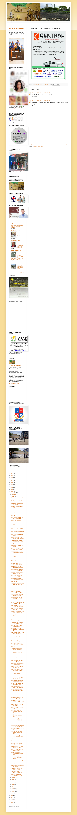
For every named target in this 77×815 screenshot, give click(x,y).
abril (13, 786)
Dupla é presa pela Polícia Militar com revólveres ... (16, 638)
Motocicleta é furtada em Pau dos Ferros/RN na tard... (17, 684)
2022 (12, 479)
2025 (12, 473)
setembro (14, 777)
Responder (34, 96)
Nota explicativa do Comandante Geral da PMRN (16, 523)
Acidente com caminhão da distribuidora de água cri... (17, 690)
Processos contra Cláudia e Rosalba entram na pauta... (17, 552)
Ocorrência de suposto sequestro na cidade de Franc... (16, 757)
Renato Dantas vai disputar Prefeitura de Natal (16, 673)
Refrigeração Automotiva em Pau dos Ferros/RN (17, 698)
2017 (12, 487)
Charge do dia (14, 543)
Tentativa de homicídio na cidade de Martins (16, 769)
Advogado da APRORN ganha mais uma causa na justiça (17, 726)
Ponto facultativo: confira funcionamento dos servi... (17, 564)
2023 (12, 477)
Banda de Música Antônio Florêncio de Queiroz (16, 744)
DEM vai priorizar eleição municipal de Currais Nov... (17, 606)
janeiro (13, 791)
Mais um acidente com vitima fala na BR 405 (17, 661)
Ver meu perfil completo (14, 383)
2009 (12, 802)
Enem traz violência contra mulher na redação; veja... (17, 641)
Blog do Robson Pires (15, 223)
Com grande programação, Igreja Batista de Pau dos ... (17, 741)
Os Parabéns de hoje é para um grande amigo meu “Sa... (17, 681)
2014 (12, 793)
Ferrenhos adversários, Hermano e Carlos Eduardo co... (17, 701)
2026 (12, 472)
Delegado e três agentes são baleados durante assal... (17, 549)
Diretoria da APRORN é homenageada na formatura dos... (17, 629)
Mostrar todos (22, 272)
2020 (12, 482)
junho (13, 782)
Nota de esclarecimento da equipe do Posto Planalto (17, 576)
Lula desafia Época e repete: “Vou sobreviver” (17, 504)
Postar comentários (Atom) (37, 146)
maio (13, 784)
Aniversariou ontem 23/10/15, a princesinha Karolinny (17, 678)
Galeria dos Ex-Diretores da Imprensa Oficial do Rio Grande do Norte (20, 266)
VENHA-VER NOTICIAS (16, 250)
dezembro (14, 492)
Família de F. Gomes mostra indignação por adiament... (17, 558)
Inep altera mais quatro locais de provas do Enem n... (17, 719)
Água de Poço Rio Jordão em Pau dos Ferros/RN (17, 573)
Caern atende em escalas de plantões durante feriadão (17, 541)
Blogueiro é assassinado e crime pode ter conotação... (17, 644)
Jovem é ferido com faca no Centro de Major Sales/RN (17, 513)
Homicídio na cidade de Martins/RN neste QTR (16, 775)
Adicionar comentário (33, 108)
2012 (12, 797)
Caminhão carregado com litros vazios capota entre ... (17, 664)
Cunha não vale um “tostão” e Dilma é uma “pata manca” (17, 567)
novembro (14, 494)
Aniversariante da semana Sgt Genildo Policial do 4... (17, 595)
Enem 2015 (13, 646)
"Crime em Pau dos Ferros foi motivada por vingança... (17, 636)
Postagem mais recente (34, 144)
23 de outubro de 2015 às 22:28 (43, 100)
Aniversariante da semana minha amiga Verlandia (16, 675)
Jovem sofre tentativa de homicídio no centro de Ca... (17, 772)
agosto (13, 779)
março (13, 788)
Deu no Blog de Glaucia (16, 520)
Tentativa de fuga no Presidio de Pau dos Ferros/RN (17, 623)
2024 (12, 475)
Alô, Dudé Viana (14, 263)
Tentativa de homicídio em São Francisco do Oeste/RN (17, 498)
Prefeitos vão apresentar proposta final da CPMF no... (17, 592)
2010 (12, 801)
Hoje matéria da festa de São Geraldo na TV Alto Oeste (17, 738)
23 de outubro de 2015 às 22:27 (43, 92)
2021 (12, 480)
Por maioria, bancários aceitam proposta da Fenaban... (17, 617)
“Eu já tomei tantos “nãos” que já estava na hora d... (17, 501)
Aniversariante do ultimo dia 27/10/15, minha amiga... (17, 570)
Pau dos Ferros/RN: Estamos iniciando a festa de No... (17, 626)
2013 (12, 795)
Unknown (34, 92)
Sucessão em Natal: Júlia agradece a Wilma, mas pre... (16, 732)
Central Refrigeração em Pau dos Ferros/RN (17, 658)
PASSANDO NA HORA (15, 240)
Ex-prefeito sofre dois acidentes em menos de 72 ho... (17, 526)
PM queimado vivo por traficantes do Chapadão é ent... (17, 715)
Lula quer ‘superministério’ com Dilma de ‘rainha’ (17, 766)
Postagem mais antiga (63, 144)
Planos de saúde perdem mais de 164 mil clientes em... (17, 612)
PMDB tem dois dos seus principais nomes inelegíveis (17, 538)
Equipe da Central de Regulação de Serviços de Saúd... (17, 753)
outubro (13, 496)
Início (9, 21)
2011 (12, 799)
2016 (12, 489)
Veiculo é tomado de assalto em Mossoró (17, 561)
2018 (12, 486)
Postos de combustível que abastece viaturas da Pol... (17, 587)
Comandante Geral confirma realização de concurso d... (17, 687)
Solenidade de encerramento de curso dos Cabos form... (17, 620)
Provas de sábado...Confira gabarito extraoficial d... (16, 652)
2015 (12, 491)
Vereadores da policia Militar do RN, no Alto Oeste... (17, 511)
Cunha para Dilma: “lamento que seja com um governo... (17, 763)
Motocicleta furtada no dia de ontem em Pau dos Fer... (17, 670)
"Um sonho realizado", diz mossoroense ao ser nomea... (16, 555)
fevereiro (13, 789)
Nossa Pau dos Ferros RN (16, 365)
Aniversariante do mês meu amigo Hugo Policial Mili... (17, 598)
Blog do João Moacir (15, 230)
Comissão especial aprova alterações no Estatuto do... (17, 589)
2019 (12, 484)
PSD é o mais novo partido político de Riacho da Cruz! (17, 736)
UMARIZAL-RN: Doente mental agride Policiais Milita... (17, 603)
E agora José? (14, 581)
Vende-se (13, 515)
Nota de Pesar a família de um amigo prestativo (17, 532)
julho (13, 781)
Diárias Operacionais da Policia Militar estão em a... (17, 529)
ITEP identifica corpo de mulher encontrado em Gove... (17, 633)
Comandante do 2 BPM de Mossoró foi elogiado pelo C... (17, 722)
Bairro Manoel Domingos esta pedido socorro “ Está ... (17, 518)
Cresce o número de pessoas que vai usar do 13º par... (17, 609)
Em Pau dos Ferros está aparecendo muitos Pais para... (16, 711)
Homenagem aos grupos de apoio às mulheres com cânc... (17, 655)
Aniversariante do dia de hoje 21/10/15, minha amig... (17, 761)
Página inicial (48, 144)
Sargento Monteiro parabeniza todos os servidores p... (17, 584)
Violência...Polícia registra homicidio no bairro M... (16, 649)
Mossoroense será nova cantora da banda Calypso (17, 579)
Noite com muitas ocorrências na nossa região (17, 667)
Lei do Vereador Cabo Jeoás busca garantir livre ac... (17, 747)
